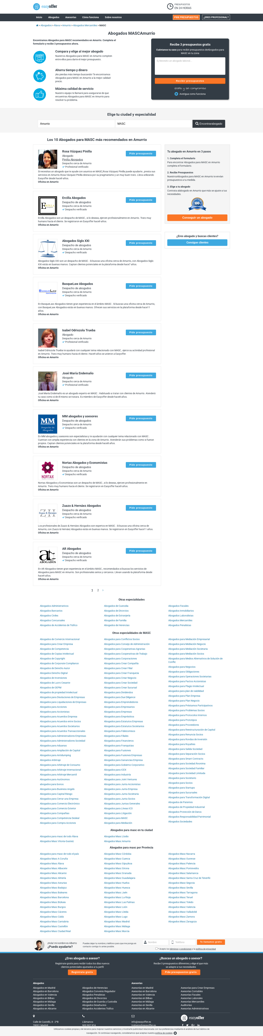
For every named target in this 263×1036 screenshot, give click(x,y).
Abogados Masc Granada (118, 873)
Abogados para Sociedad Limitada (186, 773)
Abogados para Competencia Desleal (59, 818)
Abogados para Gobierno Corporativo (124, 765)
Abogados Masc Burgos (53, 907)
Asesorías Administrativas (195, 1008)
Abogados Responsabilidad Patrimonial (189, 816)
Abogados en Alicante (44, 1008)
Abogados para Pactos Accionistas (187, 681)
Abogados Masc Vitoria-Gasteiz (57, 841)
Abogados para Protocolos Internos (187, 715)
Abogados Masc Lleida (116, 911)
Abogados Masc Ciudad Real (55, 931)
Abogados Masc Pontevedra (183, 868)
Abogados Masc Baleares (53, 892)
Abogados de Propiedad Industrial (186, 807)
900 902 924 (89, 1025)
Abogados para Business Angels (57, 789)
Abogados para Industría (117, 774)
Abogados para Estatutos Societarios (124, 726)
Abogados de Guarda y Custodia (99, 1001)
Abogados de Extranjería (117, 615)
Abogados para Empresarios (119, 707)
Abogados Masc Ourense (181, 858)
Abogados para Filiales (116, 736)
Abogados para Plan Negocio (184, 700)
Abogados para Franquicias (119, 745)
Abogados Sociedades (180, 821)
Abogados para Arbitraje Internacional (60, 769)
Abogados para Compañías (54, 813)
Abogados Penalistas (179, 625)
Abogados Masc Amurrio (117, 841)
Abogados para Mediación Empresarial (189, 639)
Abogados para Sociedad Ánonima (186, 763)
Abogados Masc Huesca (117, 887)
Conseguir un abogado (197, 217)
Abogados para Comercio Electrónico (60, 803)
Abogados (38, 983)
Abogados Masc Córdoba (117, 853)
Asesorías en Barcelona (144, 991)
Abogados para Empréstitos (119, 716)
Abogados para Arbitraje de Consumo (60, 765)
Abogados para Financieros (119, 740)
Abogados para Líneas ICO (118, 808)
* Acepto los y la (185, 949)
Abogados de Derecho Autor (55, 668)
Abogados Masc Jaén (115, 892)
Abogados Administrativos (54, 606)
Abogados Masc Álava (52, 863)
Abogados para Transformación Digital (189, 797)
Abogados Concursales (52, 620)
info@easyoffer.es (141, 1021)
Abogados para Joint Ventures (120, 779)
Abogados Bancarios (51, 610)
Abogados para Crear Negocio (120, 678)
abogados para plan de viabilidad (186, 691)
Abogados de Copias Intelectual (57, 653)
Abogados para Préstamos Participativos (190, 705)
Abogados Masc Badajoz (53, 887)
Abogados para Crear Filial (118, 668)
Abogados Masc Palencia (181, 863)
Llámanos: (87, 1021)
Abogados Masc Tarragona (183, 892)
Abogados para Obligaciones (183, 671)
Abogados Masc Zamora (181, 916)
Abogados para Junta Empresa (121, 789)
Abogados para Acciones (53, 707)
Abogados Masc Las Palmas (119, 902)
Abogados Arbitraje (50, 760)
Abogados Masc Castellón (54, 926)
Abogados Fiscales (178, 606)
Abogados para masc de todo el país (59, 853)
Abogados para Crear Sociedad (120, 682)
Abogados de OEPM (50, 687)
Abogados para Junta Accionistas (122, 784)
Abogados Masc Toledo (180, 902)
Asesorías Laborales (192, 998)
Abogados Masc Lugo (116, 916)
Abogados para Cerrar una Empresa (59, 798)
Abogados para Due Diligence (119, 697)
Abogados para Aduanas (53, 745)
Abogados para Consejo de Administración (127, 644)
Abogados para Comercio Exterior (58, 808)
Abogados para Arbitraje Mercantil (58, 774)
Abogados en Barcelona (46, 991)
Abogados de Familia (115, 620)
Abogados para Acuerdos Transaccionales (62, 731)
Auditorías (186, 1005)
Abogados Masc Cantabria (54, 921)
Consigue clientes (197, 242)
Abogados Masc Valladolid (182, 911)
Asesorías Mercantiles (192, 1001)
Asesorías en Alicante (143, 1008)
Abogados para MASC (116, 818)
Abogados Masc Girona (116, 868)
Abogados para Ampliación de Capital (60, 750)
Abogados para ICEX (115, 769)
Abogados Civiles (49, 615)
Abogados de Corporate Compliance (59, 663)
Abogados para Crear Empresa (56, 644)
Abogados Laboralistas (180, 615)
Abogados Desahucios (94, 1005)
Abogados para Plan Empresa (184, 695)
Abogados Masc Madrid (117, 921)
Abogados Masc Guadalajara (119, 878)
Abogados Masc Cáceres (53, 911)
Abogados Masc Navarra (181, 853)
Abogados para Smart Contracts (185, 758)
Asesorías (137, 983)
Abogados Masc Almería (53, 878)
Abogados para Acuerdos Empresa (58, 716)
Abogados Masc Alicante (53, 873)
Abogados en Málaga (44, 1001)
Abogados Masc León (115, 907)
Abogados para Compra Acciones (58, 823)
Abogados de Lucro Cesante (55, 682)
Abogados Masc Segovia (181, 882)
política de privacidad (206, 949)
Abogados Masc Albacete (53, 868)
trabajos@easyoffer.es (144, 1025)
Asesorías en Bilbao (142, 998)
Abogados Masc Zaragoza (182, 921)
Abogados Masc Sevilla (180, 887)
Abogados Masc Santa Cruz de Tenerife (189, 878)
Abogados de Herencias (116, 625)
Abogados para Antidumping (55, 755)
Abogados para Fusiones (117, 750)
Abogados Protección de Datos (184, 811)
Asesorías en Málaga (143, 1001)
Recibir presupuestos (190, 80)
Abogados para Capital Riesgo (56, 794)
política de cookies (163, 1033)
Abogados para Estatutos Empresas (123, 721)
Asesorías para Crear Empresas (197, 987)
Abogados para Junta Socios (119, 798)
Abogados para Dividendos (118, 692)
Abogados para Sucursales (182, 792)
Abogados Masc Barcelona (54, 897)
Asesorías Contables (192, 991)
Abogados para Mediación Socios (186, 653)
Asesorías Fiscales (190, 994)
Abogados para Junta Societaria (121, 794)
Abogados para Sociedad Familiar (186, 768)
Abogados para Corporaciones (120, 658)
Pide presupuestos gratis (181, 972)
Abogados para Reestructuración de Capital (191, 729)
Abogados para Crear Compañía (121, 663)
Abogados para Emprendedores (121, 702)
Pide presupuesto (140, 153)
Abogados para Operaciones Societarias (189, 676)
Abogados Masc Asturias (53, 882)
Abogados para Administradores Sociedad (62, 740)
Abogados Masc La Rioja (117, 897)
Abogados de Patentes (180, 802)
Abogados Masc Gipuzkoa (118, 863)
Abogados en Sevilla (43, 1005)
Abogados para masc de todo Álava (59, 836)
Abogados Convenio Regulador (98, 991)
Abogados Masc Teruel (180, 897)
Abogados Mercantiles (180, 620)
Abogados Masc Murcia (116, 931)
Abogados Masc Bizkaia (53, 902)
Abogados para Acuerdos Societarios (60, 726)
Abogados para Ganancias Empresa (123, 760)
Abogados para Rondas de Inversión (187, 739)
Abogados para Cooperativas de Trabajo (125, 653)
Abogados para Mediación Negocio (187, 644)
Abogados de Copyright (52, 658)
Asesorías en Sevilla (142, 1005)
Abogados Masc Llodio (116, 836)
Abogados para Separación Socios (186, 753)
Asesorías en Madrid (142, 987)
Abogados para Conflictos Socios (122, 639)
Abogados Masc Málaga (117, 926)
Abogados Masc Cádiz (52, 916)
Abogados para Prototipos (182, 720)
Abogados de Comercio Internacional (59, 639)
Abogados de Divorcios (116, 610)
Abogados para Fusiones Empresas (123, 755)
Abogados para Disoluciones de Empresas (62, 697)
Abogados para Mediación (118, 823)
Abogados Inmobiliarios (181, 610)
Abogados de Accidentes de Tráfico (58, 625)
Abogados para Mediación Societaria (188, 649)
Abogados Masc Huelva (116, 882)
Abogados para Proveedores (183, 724)
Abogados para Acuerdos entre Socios (60, 721)
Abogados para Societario (182, 778)
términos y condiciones (180, 949)
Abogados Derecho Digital (54, 673)
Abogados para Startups (181, 787)
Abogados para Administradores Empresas (63, 736)
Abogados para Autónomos (55, 779)
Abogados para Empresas (118, 711)
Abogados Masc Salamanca (183, 873)
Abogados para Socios (180, 782)
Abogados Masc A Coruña (54, 858)
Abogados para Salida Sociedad (185, 749)
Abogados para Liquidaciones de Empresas (63, 702)
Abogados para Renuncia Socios (185, 734)
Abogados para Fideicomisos (119, 731)
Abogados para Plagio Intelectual (186, 686)
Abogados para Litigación (118, 813)
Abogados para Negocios (181, 666)
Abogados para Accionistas (54, 711)
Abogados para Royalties (181, 744)
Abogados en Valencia (45, 994)
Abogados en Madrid (44, 987)
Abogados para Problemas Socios (186, 710)
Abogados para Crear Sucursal (120, 687)
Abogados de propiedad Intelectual (58, 692)
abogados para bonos (52, 784)
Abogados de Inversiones (53, 678)
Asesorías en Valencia (143, 994)
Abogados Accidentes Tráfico (98, 1008)
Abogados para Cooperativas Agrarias (124, 649)
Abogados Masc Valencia (181, 907)
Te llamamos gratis (211, 942)
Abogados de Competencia (54, 649)
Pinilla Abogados (72, 159)
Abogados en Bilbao (43, 998)
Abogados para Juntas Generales (122, 803)
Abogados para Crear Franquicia (121, 673)
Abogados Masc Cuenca (117, 858)
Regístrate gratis (82, 972)
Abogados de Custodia (116, 606)
